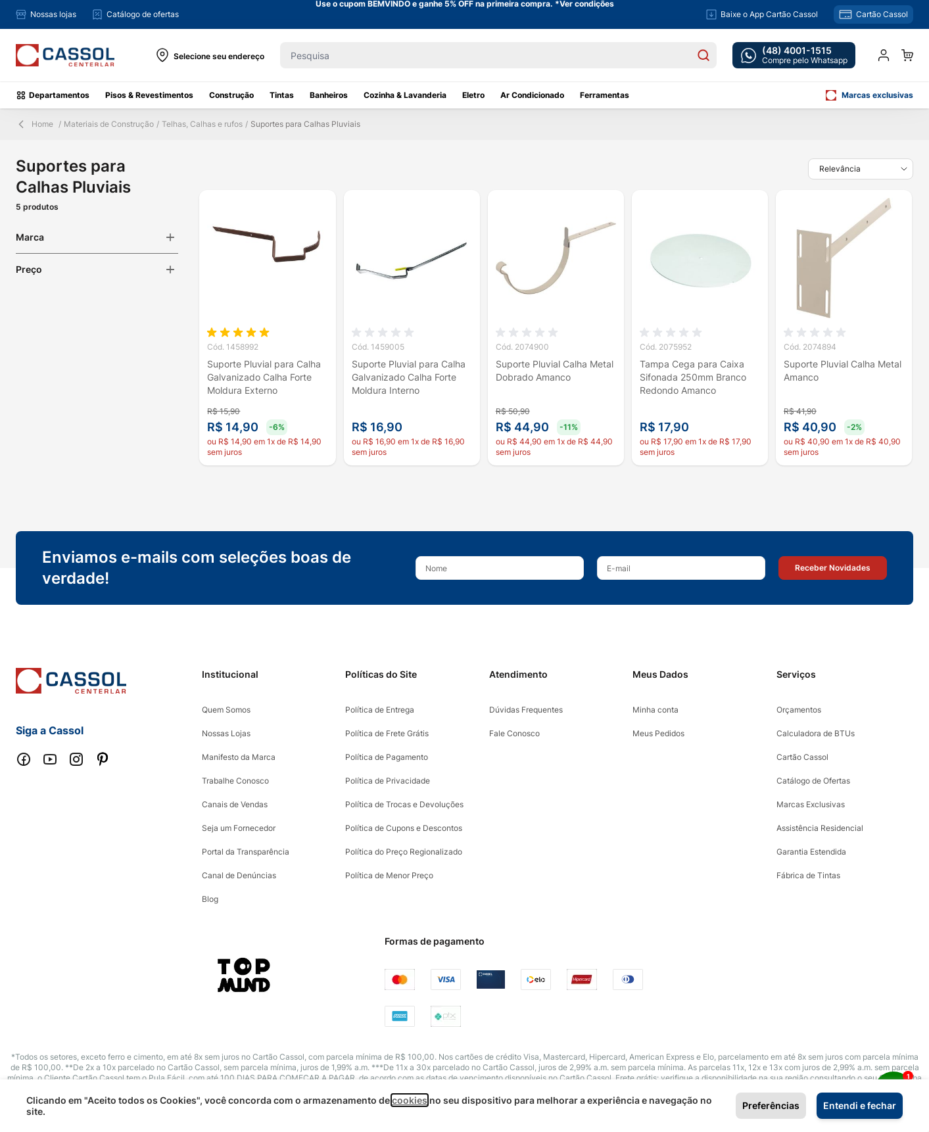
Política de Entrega (379, 710)
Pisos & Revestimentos (149, 95)
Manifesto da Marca (238, 757)
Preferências (770, 1105)
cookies (409, 1100)
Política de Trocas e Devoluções (404, 804)
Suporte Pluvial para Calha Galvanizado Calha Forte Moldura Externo (264, 377)
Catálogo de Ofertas (813, 781)
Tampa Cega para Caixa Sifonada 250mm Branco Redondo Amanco (693, 377)
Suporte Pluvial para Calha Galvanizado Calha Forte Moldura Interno (408, 377)
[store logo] (65, 55)
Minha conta (655, 710)
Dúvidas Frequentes (526, 710)
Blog (210, 899)
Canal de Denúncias (239, 875)
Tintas (282, 95)
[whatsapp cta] (793, 55)
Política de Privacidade (387, 781)
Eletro (473, 95)
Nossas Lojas (226, 733)
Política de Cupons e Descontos (403, 828)
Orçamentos (798, 710)
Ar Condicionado (532, 95)
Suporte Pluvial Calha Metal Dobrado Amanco (554, 370)
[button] (832, 568)
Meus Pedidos (658, 733)
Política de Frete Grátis (387, 733)
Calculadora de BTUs (815, 733)
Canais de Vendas (235, 804)
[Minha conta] (883, 55)
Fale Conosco (514, 733)
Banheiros (329, 95)
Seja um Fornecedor (238, 828)
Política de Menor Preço (389, 875)
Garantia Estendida (811, 852)
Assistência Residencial (819, 828)
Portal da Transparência (245, 852)
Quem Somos (226, 710)
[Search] (703, 55)
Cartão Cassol (802, 757)
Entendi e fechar (859, 1105)
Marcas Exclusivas (810, 804)
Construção (231, 95)
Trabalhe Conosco (235, 781)
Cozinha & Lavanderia (405, 95)
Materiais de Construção (109, 124)
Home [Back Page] (34, 124)
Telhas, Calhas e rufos (202, 124)
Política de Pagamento (386, 757)
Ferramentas (604, 95)
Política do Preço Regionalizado (403, 852)
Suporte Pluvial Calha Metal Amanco (842, 370)
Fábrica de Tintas (808, 875)
